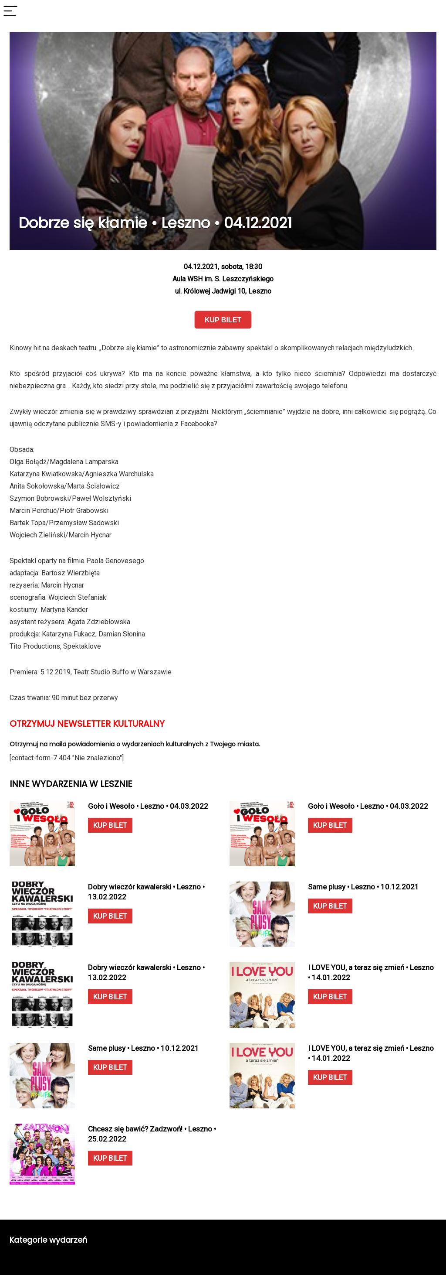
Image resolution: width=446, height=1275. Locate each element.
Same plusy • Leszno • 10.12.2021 (363, 886)
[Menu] (10, 11)
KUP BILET (110, 825)
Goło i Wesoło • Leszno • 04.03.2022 (148, 806)
